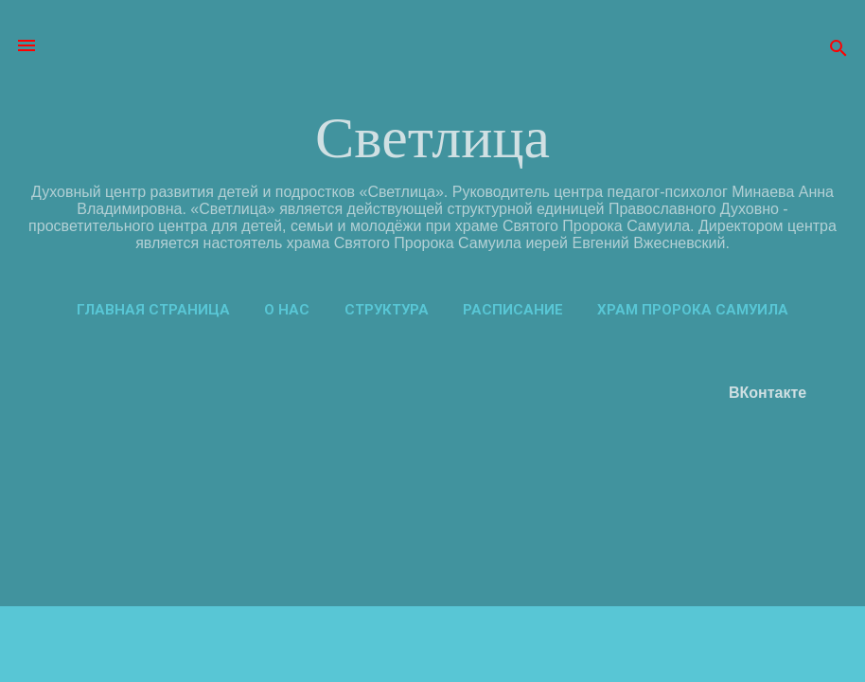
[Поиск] (838, 52)
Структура (386, 309)
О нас (286, 309)
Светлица (432, 137)
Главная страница (153, 309)
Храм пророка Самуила (692, 309)
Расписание (513, 309)
